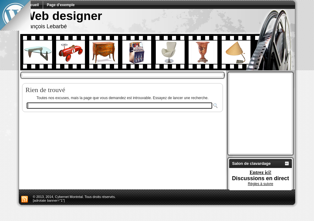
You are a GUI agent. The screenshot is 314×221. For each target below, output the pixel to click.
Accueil (32, 5)
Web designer (63, 15)
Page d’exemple (61, 5)
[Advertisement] (269, 113)
